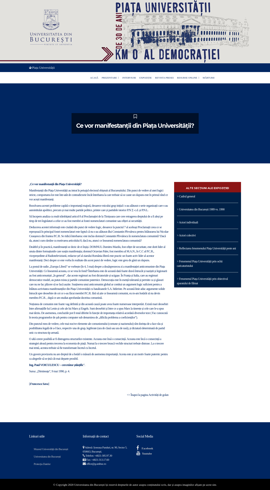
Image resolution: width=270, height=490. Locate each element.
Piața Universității (43, 67)
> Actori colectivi (186, 235)
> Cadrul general (186, 196)
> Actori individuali (187, 222)
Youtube (147, 453)
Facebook (147, 448)
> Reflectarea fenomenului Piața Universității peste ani (206, 248)
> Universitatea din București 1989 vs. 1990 (201, 209)
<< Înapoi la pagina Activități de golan (148, 395)
